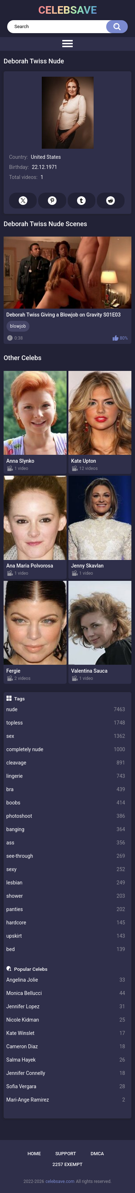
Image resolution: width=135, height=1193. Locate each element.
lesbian (65, 883)
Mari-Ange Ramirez (65, 1100)
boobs (65, 803)
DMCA (97, 1153)
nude (65, 710)
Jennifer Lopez (65, 1007)
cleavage (65, 763)
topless (65, 723)
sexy (65, 869)
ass (65, 843)
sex (65, 736)
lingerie (65, 776)
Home (34, 1153)
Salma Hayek (65, 1060)
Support (65, 1153)
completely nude (65, 749)
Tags (19, 698)
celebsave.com (59, 1181)
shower (65, 896)
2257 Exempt (67, 1164)
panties (65, 909)
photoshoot (65, 816)
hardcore (65, 923)
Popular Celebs (31, 969)
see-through (65, 856)
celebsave (67, 10)
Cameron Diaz (65, 1047)
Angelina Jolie (65, 980)
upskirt (65, 936)
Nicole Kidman (65, 1020)
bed (65, 949)
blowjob (18, 326)
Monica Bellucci (65, 993)
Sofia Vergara (65, 1087)
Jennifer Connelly (65, 1073)
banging (65, 829)
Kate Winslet (65, 1033)
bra (65, 789)
